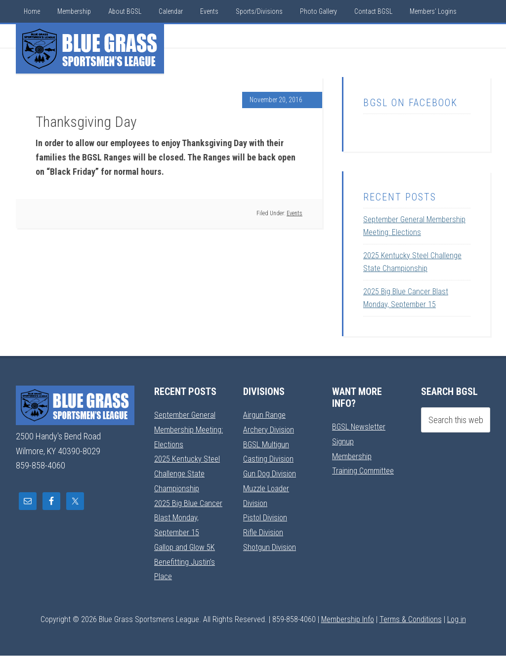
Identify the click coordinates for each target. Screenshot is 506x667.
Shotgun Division (271, 544)
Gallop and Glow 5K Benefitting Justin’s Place (186, 573)
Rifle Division (264, 530)
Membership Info (347, 630)
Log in (456, 630)
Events (294, 213)
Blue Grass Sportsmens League (90, 49)
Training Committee (364, 470)
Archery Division (270, 429)
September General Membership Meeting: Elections (187, 429)
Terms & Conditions (411, 630)
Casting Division (269, 458)
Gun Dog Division (271, 472)
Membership (353, 455)
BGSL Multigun (267, 443)
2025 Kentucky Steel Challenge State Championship (188, 472)
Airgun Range (265, 414)
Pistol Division (266, 515)
